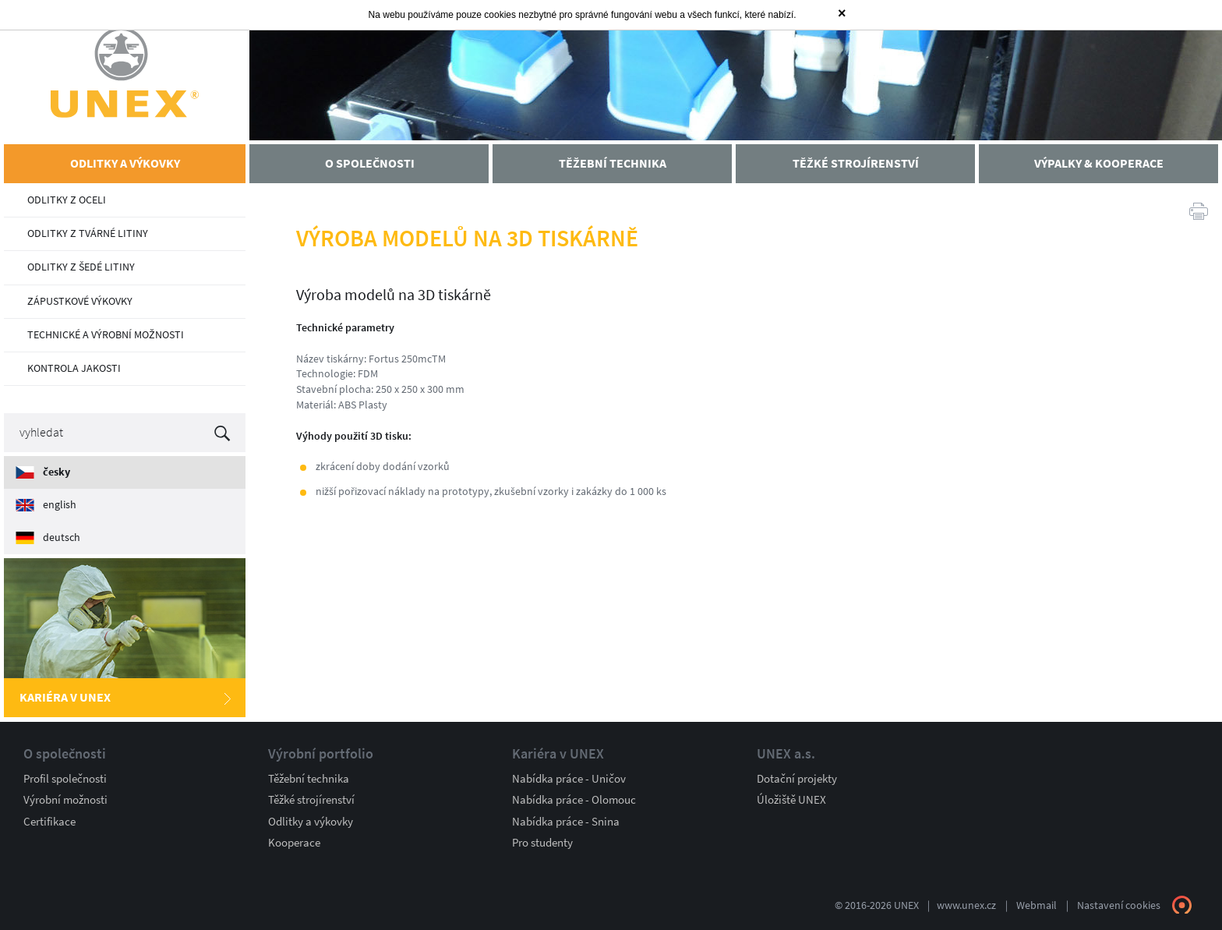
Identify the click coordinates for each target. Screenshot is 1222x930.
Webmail (1036, 905)
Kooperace (294, 842)
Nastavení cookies (1118, 905)
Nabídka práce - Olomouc (574, 800)
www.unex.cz (966, 905)
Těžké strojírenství (311, 800)
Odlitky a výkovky (310, 821)
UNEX (124, 72)
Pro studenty (542, 842)
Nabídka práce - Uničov (569, 779)
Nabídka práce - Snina (566, 821)
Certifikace (49, 821)
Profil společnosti (65, 779)
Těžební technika (308, 779)
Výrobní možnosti (65, 800)
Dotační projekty (797, 779)
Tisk (1198, 210)
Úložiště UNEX (791, 800)
